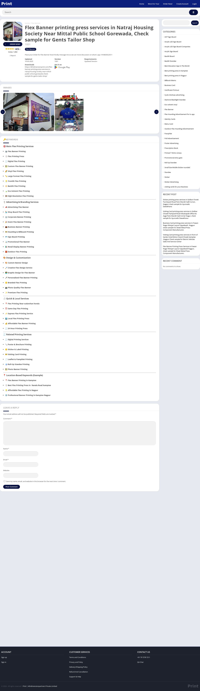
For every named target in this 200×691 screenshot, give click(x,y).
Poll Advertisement (172, 139)
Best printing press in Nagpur (176, 76)
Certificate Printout (172, 90)
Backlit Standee (170, 61)
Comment (7, 419)
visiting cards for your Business (176, 187)
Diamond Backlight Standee (175, 100)
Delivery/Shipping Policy (78, 667)
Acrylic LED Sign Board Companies (177, 47)
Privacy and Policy (76, 662)
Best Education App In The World (177, 66)
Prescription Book (171, 148)
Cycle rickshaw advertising (174, 95)
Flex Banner (35, 23)
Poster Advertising (171, 143)
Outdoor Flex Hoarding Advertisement (179, 129)
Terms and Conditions (77, 658)
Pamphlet (168, 134)
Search (194, 23)
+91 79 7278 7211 (143, 658)
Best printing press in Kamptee (176, 71)
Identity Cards (170, 119)
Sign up (4, 658)
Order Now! (167, 4)
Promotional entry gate (173, 158)
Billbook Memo (170, 81)
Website (6, 471)
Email (6, 460)
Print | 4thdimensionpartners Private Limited (40, 686)
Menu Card (169, 124)
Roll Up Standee (171, 163)
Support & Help (75, 677)
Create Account (182, 4)
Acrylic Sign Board (171, 52)
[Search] (100, 12)
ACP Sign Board (170, 37)
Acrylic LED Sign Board (173, 42)
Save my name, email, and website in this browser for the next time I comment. (36, 482)
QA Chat (140, 662)
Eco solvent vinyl (171, 105)
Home (141, 4)
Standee (168, 172)
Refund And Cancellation (78, 672)
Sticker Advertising (172, 182)
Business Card (170, 85)
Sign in (3, 662)
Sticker (167, 177)
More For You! (153, 4)
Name (6, 449)
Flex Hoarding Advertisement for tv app (180, 114)
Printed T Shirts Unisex (173, 153)
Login (194, 4)
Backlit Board (169, 56)
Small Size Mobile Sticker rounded (177, 168)
